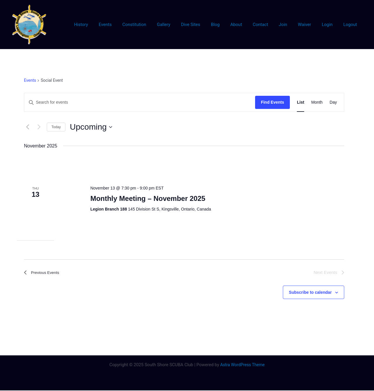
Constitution (153, 24)
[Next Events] (38, 127)
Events (125, 24)
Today (56, 127)
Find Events (272, 102)
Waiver (309, 24)
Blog (228, 24)
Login (330, 24)
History (103, 24)
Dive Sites (205, 24)
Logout (351, 24)
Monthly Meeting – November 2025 (147, 198)
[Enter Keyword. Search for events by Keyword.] (139, 102)
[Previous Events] (27, 127)
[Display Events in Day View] (333, 102)
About (247, 24)
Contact (269, 24)
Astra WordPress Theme (242, 365)
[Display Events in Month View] (317, 102)
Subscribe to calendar (310, 292)
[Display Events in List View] (300, 102)
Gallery (180, 24)
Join (289, 24)
